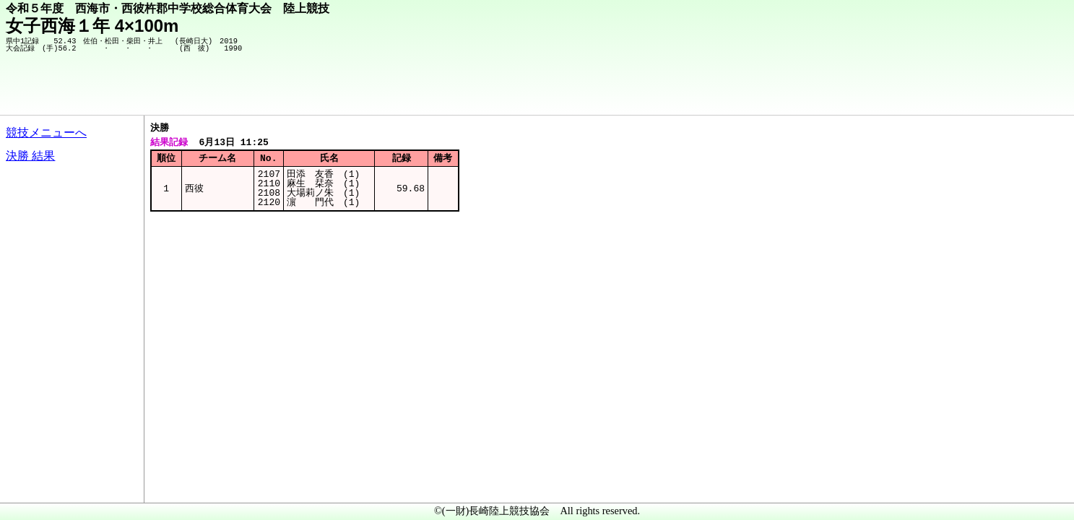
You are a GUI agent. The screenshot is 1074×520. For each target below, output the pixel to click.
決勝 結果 (30, 156)
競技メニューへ (46, 132)
